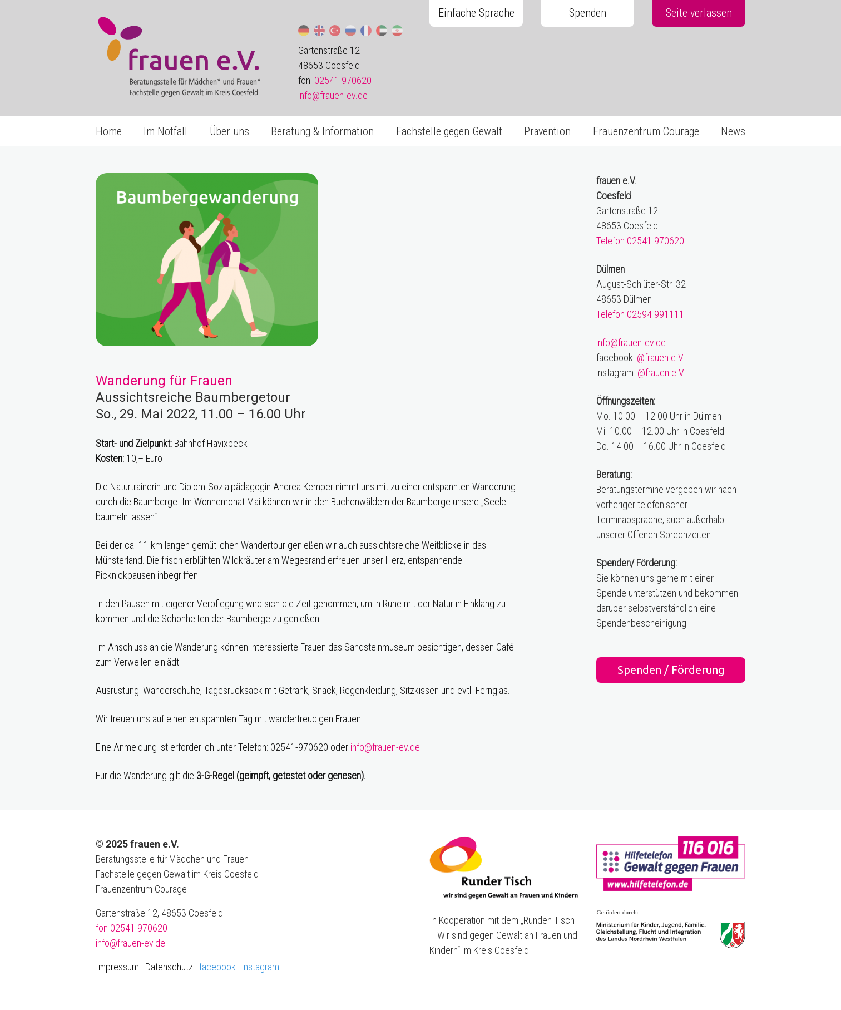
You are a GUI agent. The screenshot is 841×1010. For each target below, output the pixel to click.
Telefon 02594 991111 (640, 314)
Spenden (587, 12)
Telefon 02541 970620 (640, 241)
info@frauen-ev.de (333, 95)
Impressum (117, 967)
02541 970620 (343, 80)
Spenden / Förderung (671, 669)
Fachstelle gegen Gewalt (449, 131)
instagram (260, 967)
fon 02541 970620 (131, 928)
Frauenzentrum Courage (646, 131)
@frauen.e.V (660, 357)
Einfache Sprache (476, 12)
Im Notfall (165, 131)
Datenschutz (169, 967)
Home (109, 131)
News (733, 131)
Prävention (547, 131)
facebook (217, 967)
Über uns (229, 131)
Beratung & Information (322, 131)
